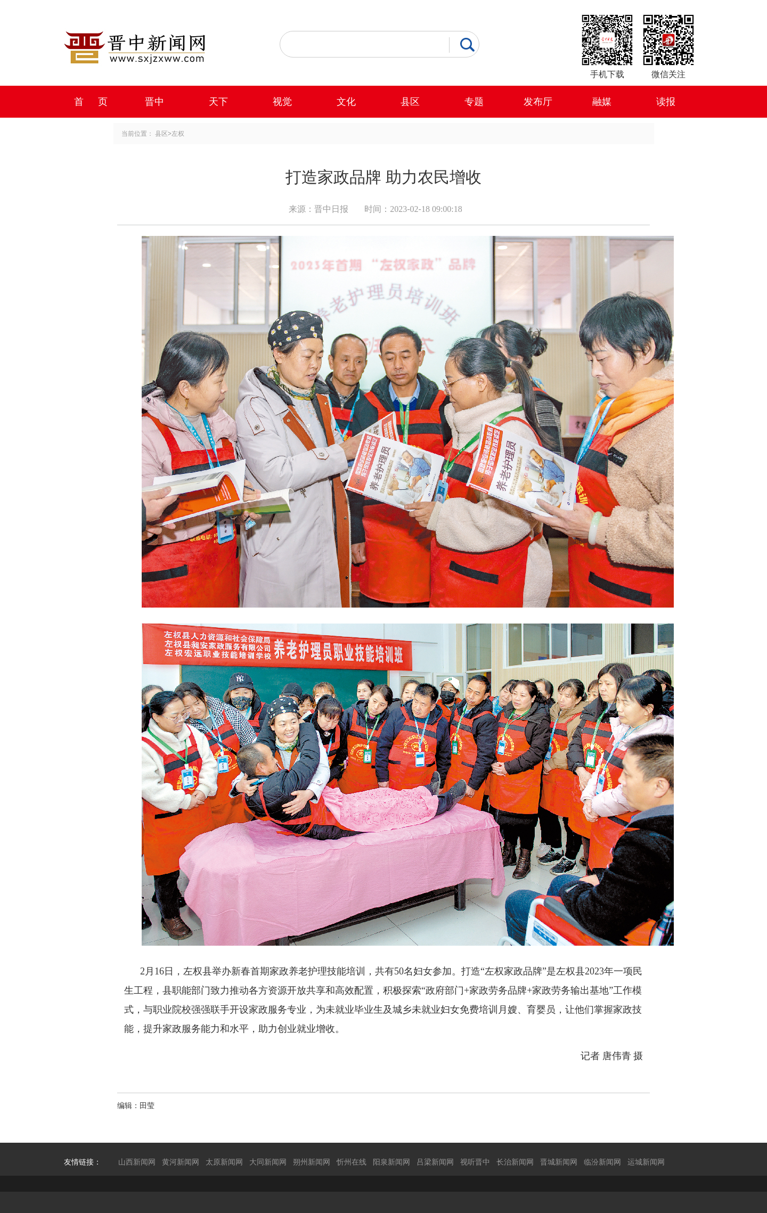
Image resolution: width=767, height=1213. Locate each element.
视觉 (282, 101)
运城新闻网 (646, 1162)
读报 (665, 101)
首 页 (91, 101)
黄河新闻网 (180, 1162)
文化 (346, 101)
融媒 (601, 101)
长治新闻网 (515, 1162)
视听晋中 (475, 1162)
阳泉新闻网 (391, 1162)
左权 (178, 133)
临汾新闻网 (602, 1162)
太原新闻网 (224, 1162)
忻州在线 (351, 1162)
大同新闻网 (268, 1162)
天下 (218, 101)
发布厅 (538, 101)
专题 (474, 101)
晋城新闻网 (558, 1162)
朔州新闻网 (311, 1162)
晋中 (154, 101)
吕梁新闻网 (435, 1162)
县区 (410, 101)
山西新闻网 (137, 1162)
